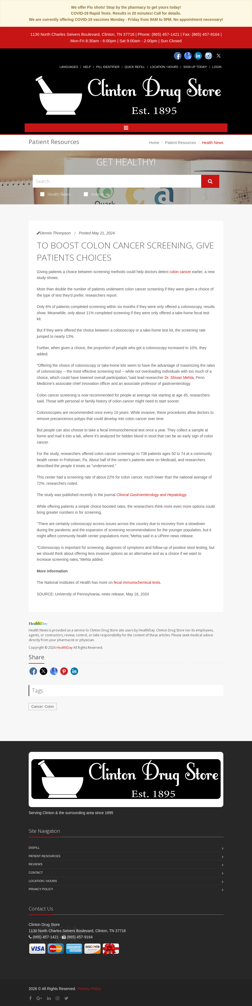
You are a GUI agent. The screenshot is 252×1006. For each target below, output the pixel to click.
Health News (55, 194)
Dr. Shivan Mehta (179, 377)
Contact (36, 872)
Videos (94, 194)
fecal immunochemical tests (137, 582)
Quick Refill (135, 66)
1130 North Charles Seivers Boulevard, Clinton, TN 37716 (82, 34)
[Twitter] (219, 56)
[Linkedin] (198, 56)
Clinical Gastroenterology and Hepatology (151, 495)
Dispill (34, 847)
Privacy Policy (41, 889)
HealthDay (64, 647)
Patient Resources (180, 142)
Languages (68, 66)
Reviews (35, 864)
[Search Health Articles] (117, 181)
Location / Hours (164, 66)
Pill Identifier (107, 66)
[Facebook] (177, 56)
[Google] (188, 56)
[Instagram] (208, 56)
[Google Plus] (39, 998)
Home (154, 142)
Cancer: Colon (42, 706)
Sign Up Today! (195, 66)
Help (87, 66)
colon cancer (180, 272)
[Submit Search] (210, 181)
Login (216, 66)
